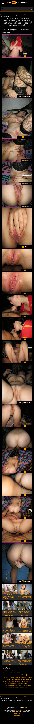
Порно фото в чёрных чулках (16, 687)
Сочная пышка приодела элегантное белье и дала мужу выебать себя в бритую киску (24, 630)
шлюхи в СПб (22, 15)
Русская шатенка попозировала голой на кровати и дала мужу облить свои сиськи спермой (24, 597)
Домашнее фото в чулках (15, 681)
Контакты (17, 715)
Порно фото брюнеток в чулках (13, 679)
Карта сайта (17, 713)
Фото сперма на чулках (14, 685)
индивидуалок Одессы (19, 710)
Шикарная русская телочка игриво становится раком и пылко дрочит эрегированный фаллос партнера (24, 614)
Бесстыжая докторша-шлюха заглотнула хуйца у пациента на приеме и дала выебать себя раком (24, 662)
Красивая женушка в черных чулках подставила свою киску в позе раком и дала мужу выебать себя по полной (9, 631)
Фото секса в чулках (15, 675)
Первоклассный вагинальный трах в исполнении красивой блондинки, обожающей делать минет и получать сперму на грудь (9, 664)
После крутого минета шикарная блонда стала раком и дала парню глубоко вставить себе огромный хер (24, 647)
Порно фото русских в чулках (23, 677)
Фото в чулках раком (14, 683)
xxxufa (25, 707)
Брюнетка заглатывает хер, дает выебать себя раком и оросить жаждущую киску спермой (9, 613)
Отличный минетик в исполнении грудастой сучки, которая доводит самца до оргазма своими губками (9, 646)
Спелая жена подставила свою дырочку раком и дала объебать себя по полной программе (9, 597)
